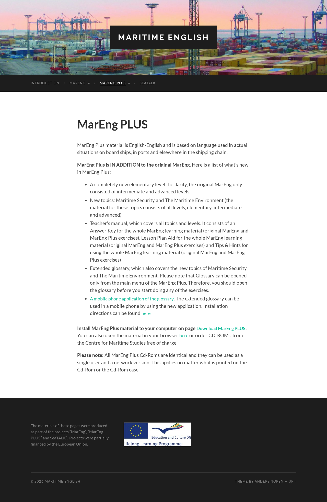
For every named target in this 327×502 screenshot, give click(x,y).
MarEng (77, 83)
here (198, 335)
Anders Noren (269, 481)
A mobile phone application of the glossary (135, 298)
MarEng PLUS (113, 83)
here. (147, 313)
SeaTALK (148, 83)
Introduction (45, 83)
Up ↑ (292, 481)
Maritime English (163, 37)
